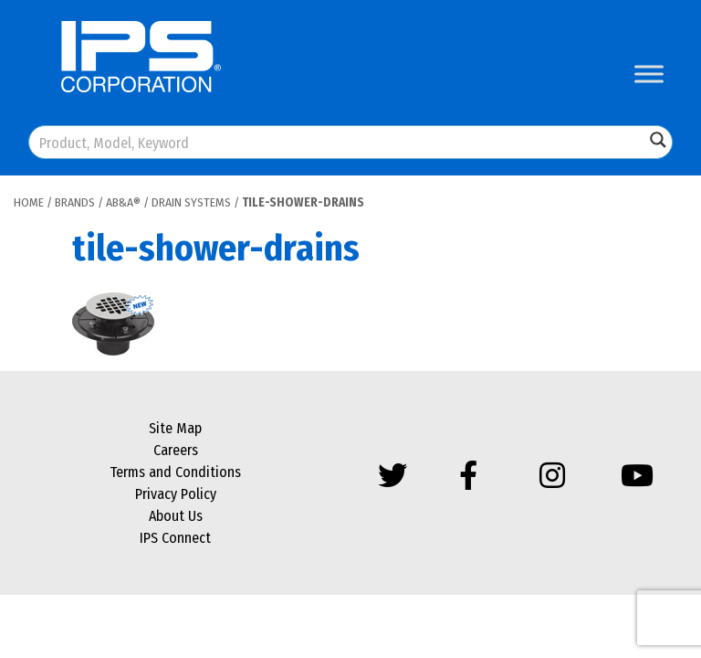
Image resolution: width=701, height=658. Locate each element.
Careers (175, 450)
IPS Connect (175, 538)
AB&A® (123, 202)
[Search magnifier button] (658, 140)
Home (29, 202)
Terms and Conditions (175, 472)
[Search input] (337, 142)
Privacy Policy (175, 494)
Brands (75, 202)
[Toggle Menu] (649, 73)
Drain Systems (191, 202)
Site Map (175, 428)
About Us (176, 516)
